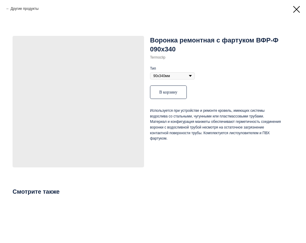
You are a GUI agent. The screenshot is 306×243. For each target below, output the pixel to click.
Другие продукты (24, 9)
